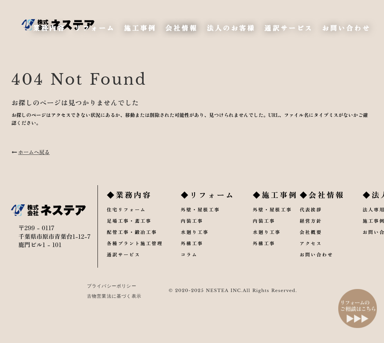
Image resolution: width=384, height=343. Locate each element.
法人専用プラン (359, 219)
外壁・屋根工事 (204, 219)
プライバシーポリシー (105, 294)
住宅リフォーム (128, 219)
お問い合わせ (293, 266)
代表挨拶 (287, 219)
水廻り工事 (199, 242)
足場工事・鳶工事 (131, 231)
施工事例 (350, 231)
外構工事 (196, 254)
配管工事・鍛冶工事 (134, 242)
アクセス (287, 254)
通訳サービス (125, 266)
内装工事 (196, 231)
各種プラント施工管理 (137, 254)
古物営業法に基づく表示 (107, 305)
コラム (193, 266)
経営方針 (287, 231)
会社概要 (287, 242)
